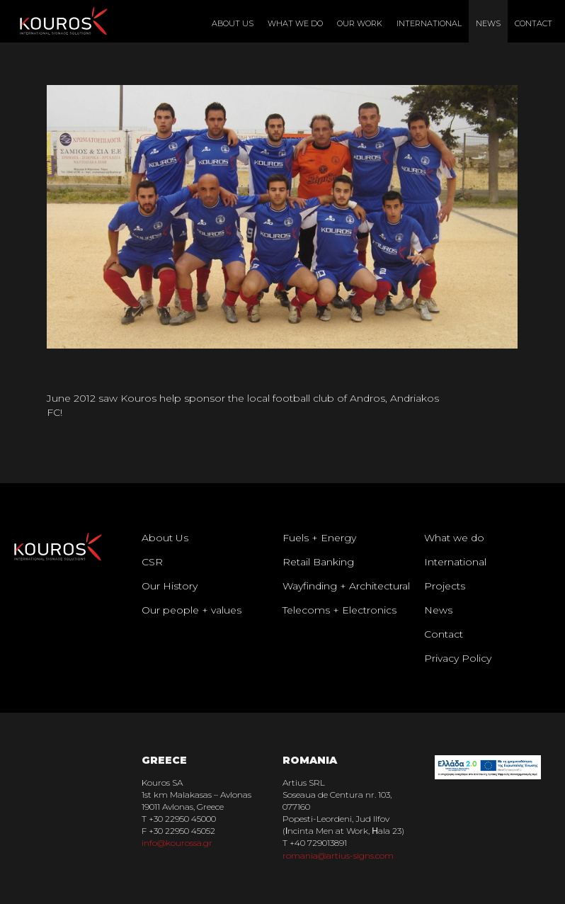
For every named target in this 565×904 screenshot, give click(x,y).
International (429, 23)
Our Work (359, 23)
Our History (170, 586)
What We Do (295, 23)
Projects (444, 586)
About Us (232, 23)
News (488, 23)
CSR (152, 561)
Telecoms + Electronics (339, 610)
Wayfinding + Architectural (346, 586)
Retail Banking (318, 561)
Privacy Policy (457, 658)
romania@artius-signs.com (338, 855)
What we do (454, 537)
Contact (533, 23)
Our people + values (191, 610)
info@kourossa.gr (177, 842)
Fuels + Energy (319, 537)
